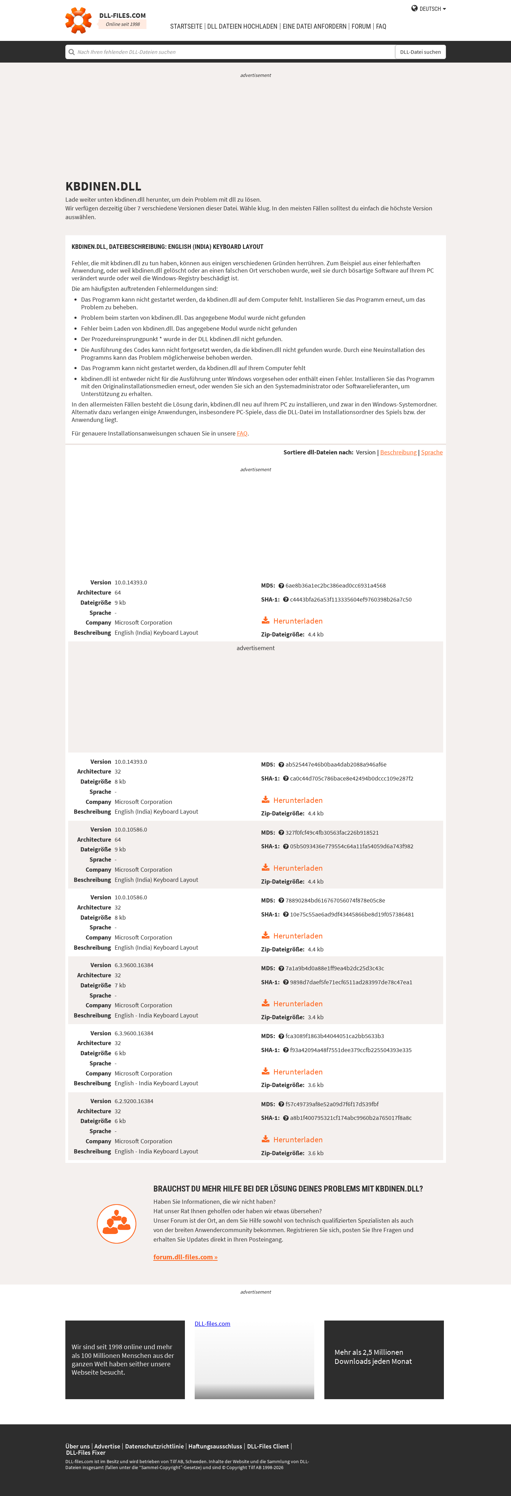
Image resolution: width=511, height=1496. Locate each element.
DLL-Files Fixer (86, 1453)
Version (366, 452)
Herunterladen (298, 621)
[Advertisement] (255, 129)
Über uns (77, 1446)
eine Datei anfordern (315, 26)
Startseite (186, 26)
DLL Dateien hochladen (242, 26)
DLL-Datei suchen (420, 52)
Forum (361, 26)
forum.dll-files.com (183, 1256)
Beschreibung (398, 452)
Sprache (432, 452)
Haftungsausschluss (215, 1446)
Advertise (107, 1446)
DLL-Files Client (268, 1446)
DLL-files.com (212, 1323)
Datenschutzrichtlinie (154, 1446)
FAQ (381, 26)
